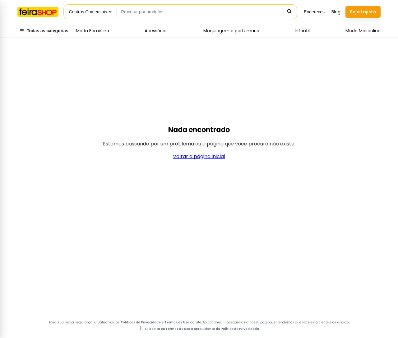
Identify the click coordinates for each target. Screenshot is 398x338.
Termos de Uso (176, 322)
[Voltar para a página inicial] (37, 12)
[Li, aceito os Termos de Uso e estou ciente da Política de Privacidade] (142, 328)
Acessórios (156, 31)
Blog (335, 12)
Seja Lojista (363, 12)
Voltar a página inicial (199, 156)
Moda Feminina (92, 31)
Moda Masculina (363, 31)
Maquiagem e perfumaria (231, 31)
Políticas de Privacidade (141, 322)
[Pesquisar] (289, 11)
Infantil (302, 31)
